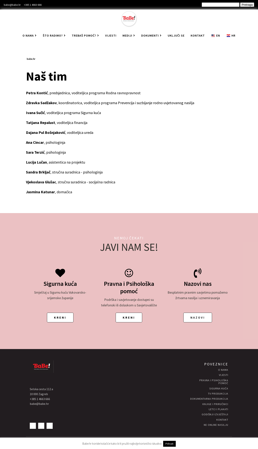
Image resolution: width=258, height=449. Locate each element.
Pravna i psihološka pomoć (213, 382)
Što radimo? (54, 35)
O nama (30, 35)
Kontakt (198, 35)
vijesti (223, 375)
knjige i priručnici (215, 404)
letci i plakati (218, 409)
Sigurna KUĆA (218, 388)
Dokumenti (151, 35)
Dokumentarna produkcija (209, 398)
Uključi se (176, 35)
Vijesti (110, 35)
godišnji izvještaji (215, 414)
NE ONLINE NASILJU (216, 424)
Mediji (129, 35)
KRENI (60, 317)
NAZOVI (197, 317)
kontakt (222, 419)
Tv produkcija (218, 393)
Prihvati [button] (169, 443)
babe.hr (31, 59)
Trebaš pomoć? (85, 35)
